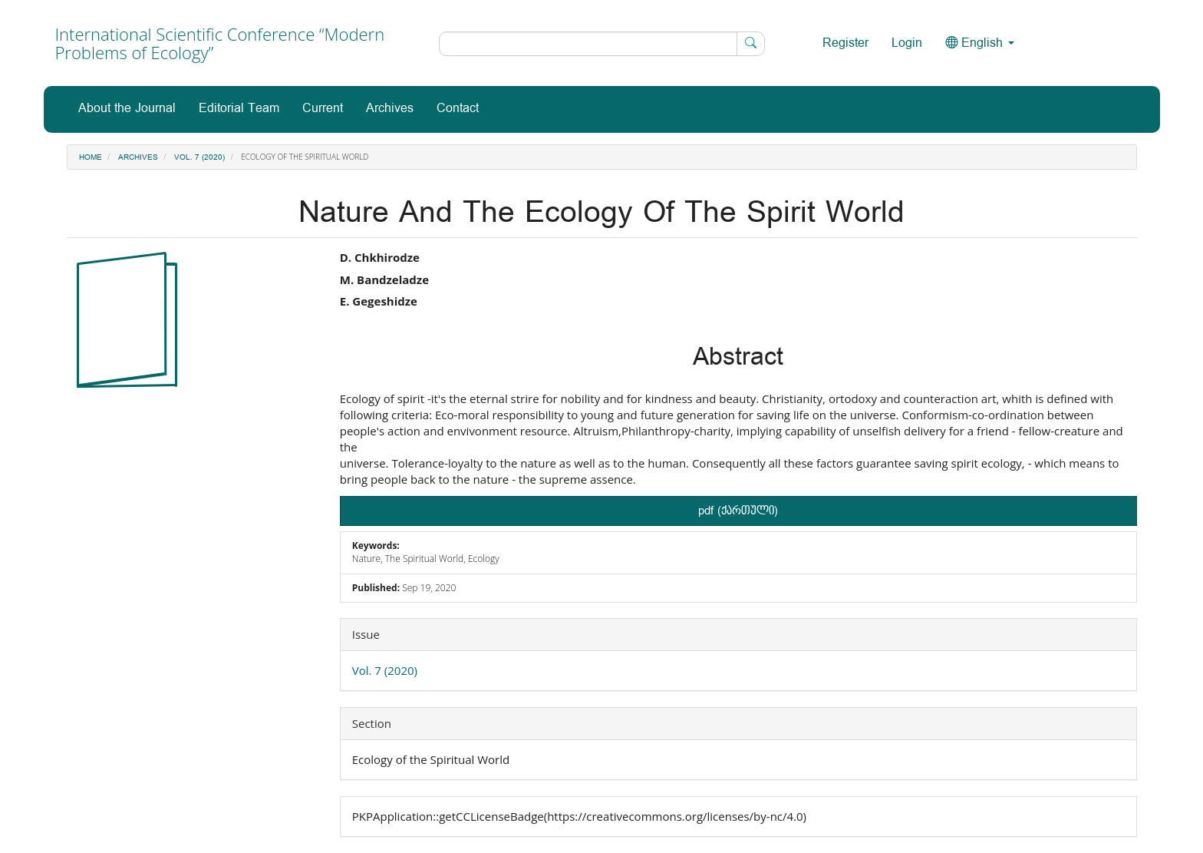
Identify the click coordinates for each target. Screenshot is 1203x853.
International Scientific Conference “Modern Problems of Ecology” (220, 43)
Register (845, 43)
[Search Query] (602, 43)
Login (907, 43)
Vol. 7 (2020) (199, 157)
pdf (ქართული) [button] (738, 511)
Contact (458, 108)
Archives (390, 108)
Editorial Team (239, 108)
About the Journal (127, 108)
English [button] (979, 43)
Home (90, 157)
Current (322, 108)
